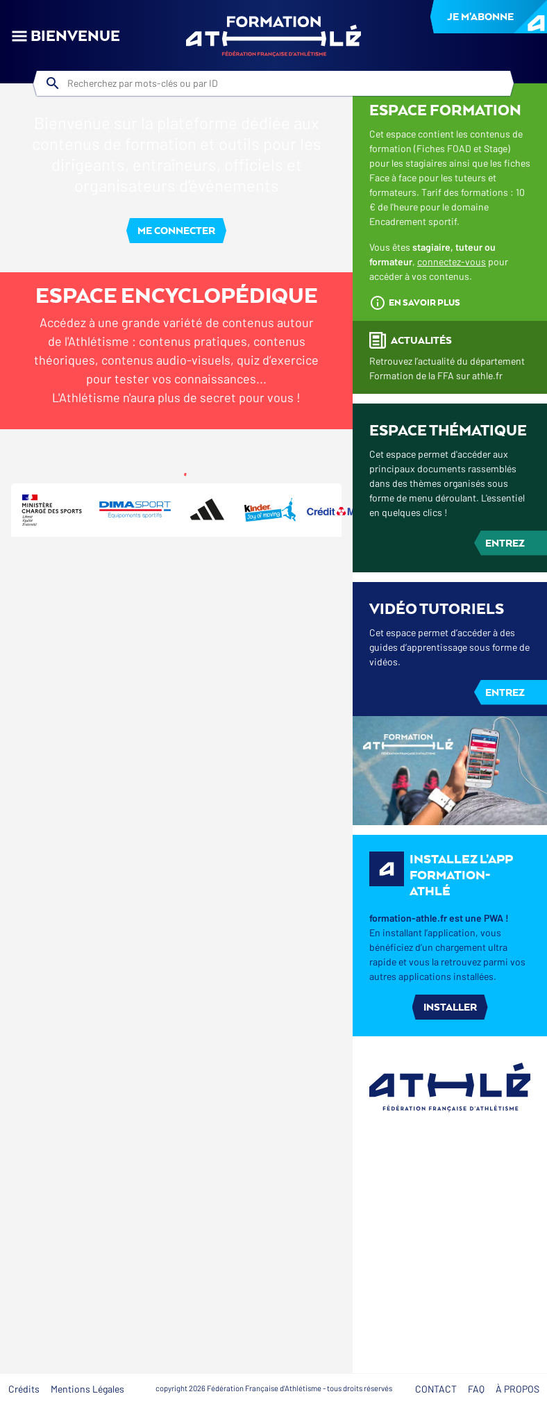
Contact (436, 1389)
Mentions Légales (87, 1389)
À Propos (517, 1389)
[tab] (77, 446)
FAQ (476, 1389)
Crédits (24, 1389)
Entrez (505, 787)
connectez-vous (451, 506)
